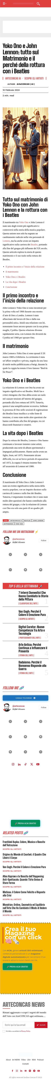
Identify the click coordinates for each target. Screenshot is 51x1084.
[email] (19, 1025)
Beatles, (34, 244)
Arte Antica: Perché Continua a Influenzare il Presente (33, 648)
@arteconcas (19, 706)
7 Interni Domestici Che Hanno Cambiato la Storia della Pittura (33, 596)
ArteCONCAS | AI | (26, 84)
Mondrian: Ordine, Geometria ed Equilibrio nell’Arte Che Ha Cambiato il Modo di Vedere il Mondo (25, 908)
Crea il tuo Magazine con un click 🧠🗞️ (23, 935)
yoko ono (19, 524)
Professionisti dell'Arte (30, 638)
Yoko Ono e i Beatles (15, 277)
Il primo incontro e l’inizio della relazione (25, 266)
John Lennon (38, 520)
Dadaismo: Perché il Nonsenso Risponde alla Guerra (32, 665)
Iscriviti (41, 1025)
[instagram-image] (10, 721)
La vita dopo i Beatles (16, 282)
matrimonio (8, 524)
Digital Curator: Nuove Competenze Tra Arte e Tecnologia (32, 630)
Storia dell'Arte (26, 655)
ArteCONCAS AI (13, 78)
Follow (43, 707)
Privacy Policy (25, 1031)
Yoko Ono (24, 222)
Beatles (27, 520)
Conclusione (11, 287)
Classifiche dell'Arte (28, 603)
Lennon (6, 241)
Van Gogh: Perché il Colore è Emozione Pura (32, 613)
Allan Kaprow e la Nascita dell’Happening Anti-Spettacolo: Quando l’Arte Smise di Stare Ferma (23, 879)
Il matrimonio (12, 271)
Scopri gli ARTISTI (27, 619)
